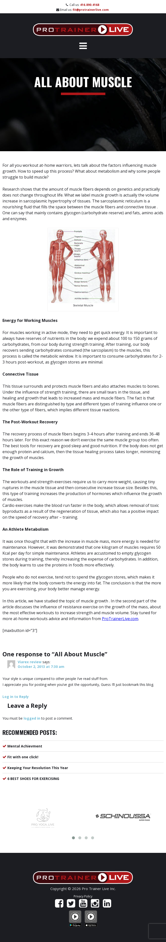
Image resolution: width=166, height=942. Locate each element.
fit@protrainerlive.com (91, 10)
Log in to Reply (15, 696)
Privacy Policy (83, 896)
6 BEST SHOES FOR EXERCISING (33, 778)
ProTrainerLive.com (120, 618)
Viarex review (30, 662)
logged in (32, 718)
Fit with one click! (22, 757)
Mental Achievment (24, 746)
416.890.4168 (89, 5)
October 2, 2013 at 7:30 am (41, 666)
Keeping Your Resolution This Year (37, 767)
